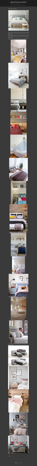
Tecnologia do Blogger (19, 462)
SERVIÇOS (23, 5)
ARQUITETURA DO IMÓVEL (18, 2)
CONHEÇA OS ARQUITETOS (18, 5)
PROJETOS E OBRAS (12, 5)
